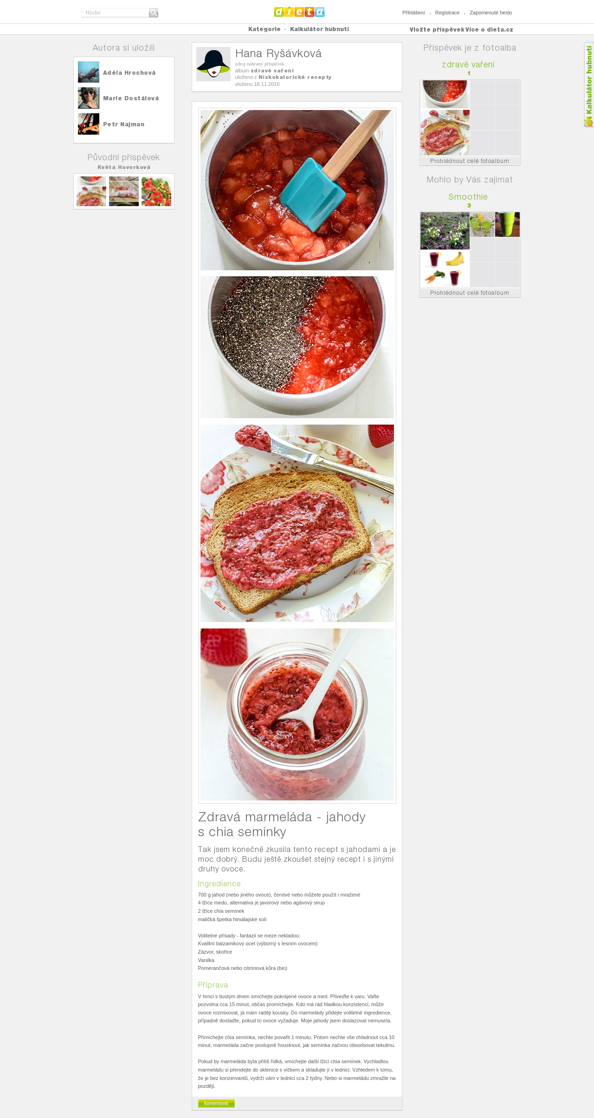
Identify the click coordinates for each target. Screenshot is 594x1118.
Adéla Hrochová (129, 72)
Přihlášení (413, 12)
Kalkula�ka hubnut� (588, 84)
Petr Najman (124, 124)
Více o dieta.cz (489, 29)
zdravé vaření (272, 70)
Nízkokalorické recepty (295, 77)
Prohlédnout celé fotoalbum (470, 160)
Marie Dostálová (131, 98)
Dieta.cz (299, 11)
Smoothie (468, 197)
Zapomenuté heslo (491, 12)
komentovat (216, 1103)
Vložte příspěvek (437, 29)
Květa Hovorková (124, 167)
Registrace (447, 12)
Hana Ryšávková (278, 53)
